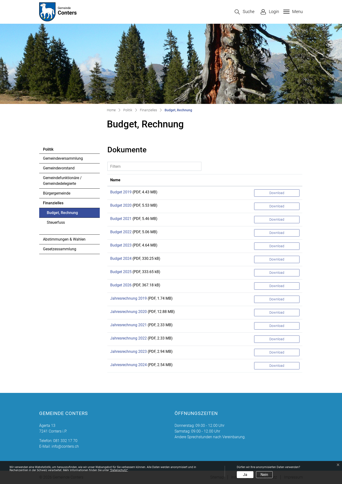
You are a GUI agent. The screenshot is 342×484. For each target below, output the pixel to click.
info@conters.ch (65, 446)
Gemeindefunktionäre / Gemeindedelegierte (62, 181)
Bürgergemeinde (56, 193)
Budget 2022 (121, 232)
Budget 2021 (121, 218)
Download (276, 193)
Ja (245, 474)
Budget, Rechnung (62, 214)
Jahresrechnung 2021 (128, 325)
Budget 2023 (121, 245)
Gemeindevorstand (59, 168)
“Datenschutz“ (119, 470)
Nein (264, 474)
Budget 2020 (121, 205)
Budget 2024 (121, 258)
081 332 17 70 (65, 440)
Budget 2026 (121, 285)
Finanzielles (53, 203)
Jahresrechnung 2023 (128, 351)
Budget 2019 (121, 192)
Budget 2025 (121, 272)
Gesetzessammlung (59, 249)
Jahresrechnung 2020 (128, 311)
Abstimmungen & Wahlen (64, 239)
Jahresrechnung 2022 (128, 338)
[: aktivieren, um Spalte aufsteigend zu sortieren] (276, 180)
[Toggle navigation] (292, 11)
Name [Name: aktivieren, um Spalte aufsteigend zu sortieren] (115, 180)
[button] (244, 12)
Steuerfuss (56, 222)
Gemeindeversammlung (63, 158)
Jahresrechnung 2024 (128, 365)
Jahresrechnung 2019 (128, 298)
